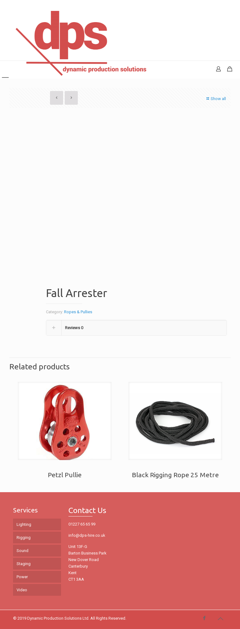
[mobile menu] (5, 69)
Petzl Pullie (65, 474)
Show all (215, 98)
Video (22, 590)
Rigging (24, 537)
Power (22, 576)
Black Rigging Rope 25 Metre (175, 474)
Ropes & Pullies (78, 312)
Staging (24, 563)
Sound (22, 550)
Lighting (24, 524)
